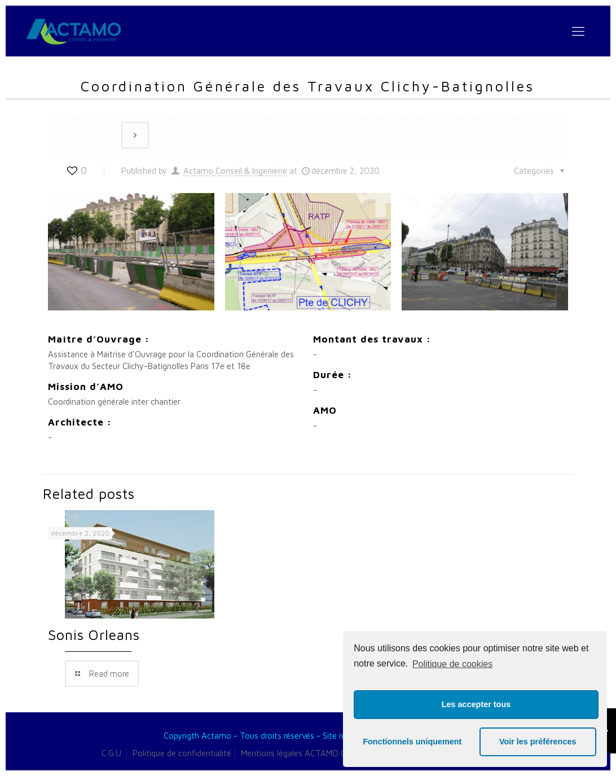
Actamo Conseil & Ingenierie (235, 171)
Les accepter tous (476, 704)
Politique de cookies (452, 664)
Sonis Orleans (94, 634)
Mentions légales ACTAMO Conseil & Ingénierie (326, 753)
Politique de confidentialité (182, 753)
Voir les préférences (538, 741)
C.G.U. (112, 753)
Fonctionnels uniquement (412, 741)
